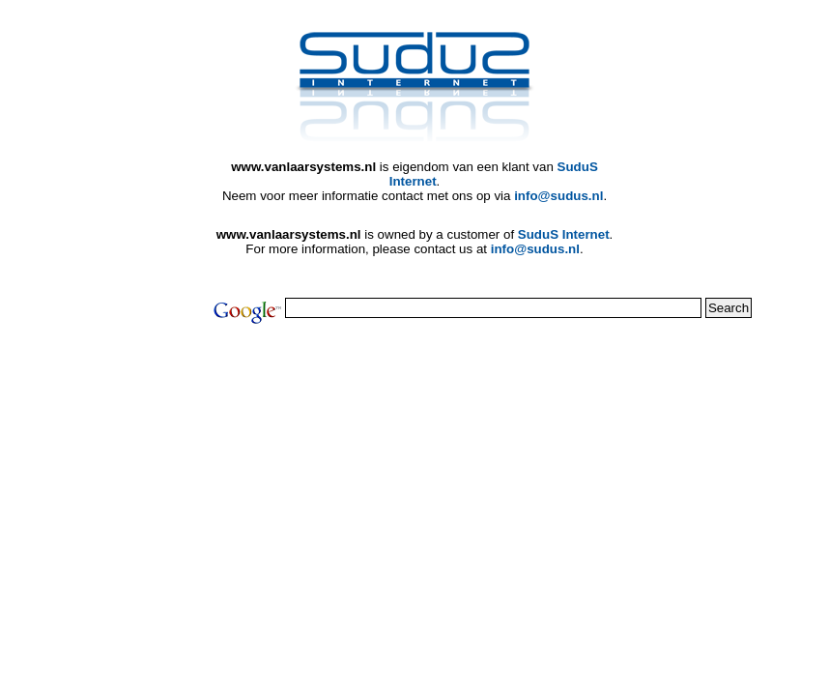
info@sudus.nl (558, 195)
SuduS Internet (564, 234)
